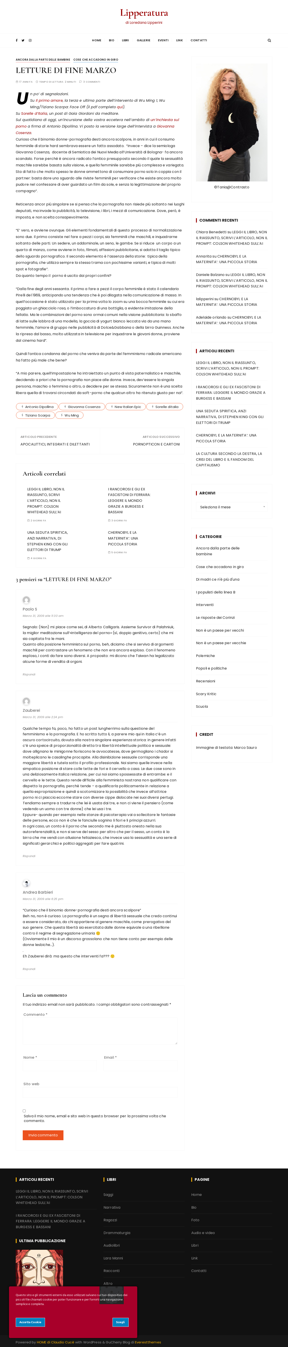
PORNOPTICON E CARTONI (156, 442)
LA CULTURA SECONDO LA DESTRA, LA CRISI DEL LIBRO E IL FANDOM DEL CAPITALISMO (229, 458)
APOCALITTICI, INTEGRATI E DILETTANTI (55, 442)
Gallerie (143, 39)
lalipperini (205, 297)
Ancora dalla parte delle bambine (43, 58)
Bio (111, 39)
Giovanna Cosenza (84, 405)
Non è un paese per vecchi (220, 628)
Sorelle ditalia (166, 405)
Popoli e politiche (211, 667)
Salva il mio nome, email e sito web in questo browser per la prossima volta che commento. (95, 1117)
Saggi (108, 1193)
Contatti (199, 39)
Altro (108, 1282)
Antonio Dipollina (39, 405)
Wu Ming (72, 413)
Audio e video (203, 1231)
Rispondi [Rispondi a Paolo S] (29, 673)
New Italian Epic (128, 405)
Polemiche (205, 654)
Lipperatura (144, 12)
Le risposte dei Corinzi (215, 616)
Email (110, 1055)
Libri (125, 39)
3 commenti (91, 80)
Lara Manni (113, 1256)
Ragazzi (110, 1218)
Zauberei (31, 709)
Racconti (111, 1269)
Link (179, 39)
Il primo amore (49, 98)
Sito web (31, 1082)
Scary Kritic (206, 692)
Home (96, 39)
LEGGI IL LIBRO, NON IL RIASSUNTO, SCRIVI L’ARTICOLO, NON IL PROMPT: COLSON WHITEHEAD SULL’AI (46, 499)
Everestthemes (148, 1340)
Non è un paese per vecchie (221, 641)
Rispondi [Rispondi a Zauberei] (29, 855)
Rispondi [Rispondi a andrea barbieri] (29, 967)
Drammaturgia (117, 1231)
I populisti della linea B (215, 590)
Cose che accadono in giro (95, 58)
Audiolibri (112, 1244)
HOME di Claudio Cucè (55, 1340)
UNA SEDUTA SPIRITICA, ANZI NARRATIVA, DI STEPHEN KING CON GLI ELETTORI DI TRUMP (229, 415)
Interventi (205, 603)
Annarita (204, 254)
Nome (30, 1055)
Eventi (163, 39)
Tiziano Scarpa (37, 413)
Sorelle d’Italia (34, 112)
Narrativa (112, 1205)
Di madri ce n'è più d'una (217, 578)
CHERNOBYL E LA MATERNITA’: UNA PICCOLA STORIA (123, 537)
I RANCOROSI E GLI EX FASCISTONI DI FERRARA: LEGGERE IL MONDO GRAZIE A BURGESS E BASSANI (129, 499)
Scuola (202, 705)
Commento (35, 1013)
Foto (195, 1218)
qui (120, 105)
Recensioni (205, 679)
